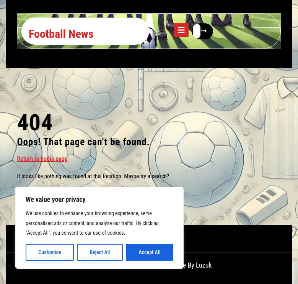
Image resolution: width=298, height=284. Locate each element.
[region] (99, 228)
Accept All (149, 252)
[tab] (181, 30)
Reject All (100, 252)
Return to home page (42, 158)
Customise (49, 252)
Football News (61, 34)
